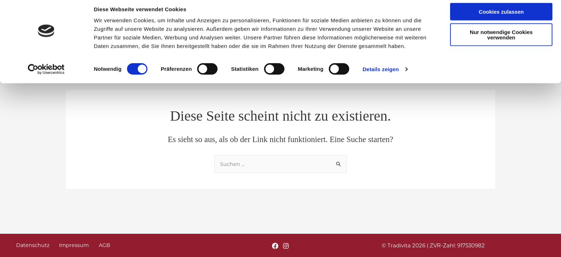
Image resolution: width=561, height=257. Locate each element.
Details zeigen (380, 75)
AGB (94, 245)
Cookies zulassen (501, 17)
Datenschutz (30, 245)
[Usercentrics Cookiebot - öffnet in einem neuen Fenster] (46, 75)
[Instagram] (286, 246)
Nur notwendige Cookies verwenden (501, 40)
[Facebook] (275, 246)
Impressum (67, 245)
